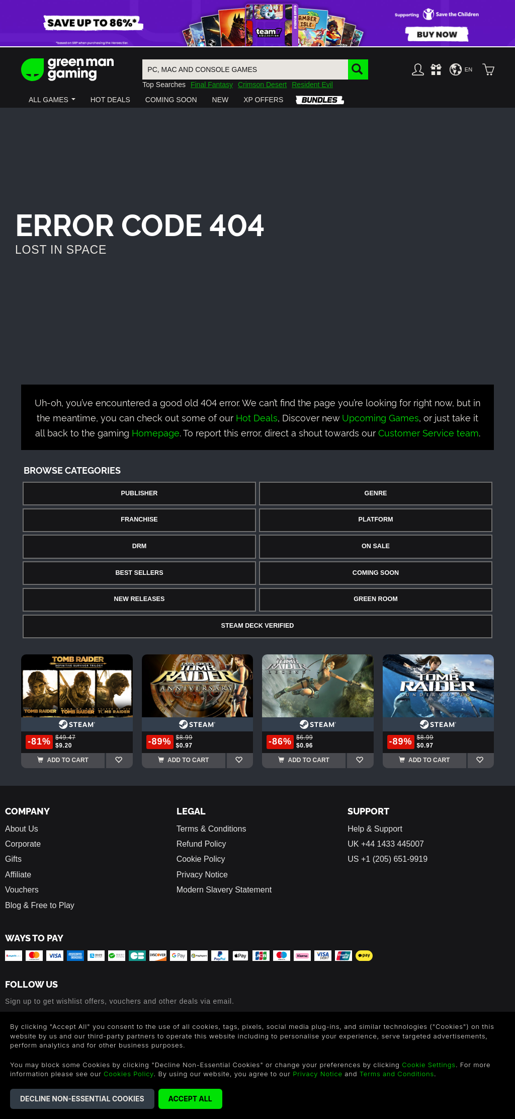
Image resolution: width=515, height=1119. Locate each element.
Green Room (375, 599)
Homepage (156, 432)
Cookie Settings (429, 1065)
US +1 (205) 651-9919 (387, 859)
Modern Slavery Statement (224, 889)
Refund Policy (201, 844)
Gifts (13, 859)
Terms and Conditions (397, 1074)
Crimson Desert (262, 85)
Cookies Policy (128, 1074)
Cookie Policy (201, 859)
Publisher (139, 493)
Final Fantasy (212, 85)
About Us (21, 829)
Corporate (23, 844)
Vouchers (22, 889)
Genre (376, 493)
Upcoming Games (380, 417)
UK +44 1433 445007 (386, 844)
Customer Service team (428, 432)
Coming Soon (376, 572)
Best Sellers (139, 572)
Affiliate (18, 874)
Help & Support (375, 829)
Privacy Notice (202, 874)
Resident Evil (312, 85)
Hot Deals (257, 417)
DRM (139, 546)
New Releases (139, 599)
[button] (52, 100)
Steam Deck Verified (257, 625)
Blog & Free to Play (39, 905)
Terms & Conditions (211, 829)
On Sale (376, 546)
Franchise (139, 519)
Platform (375, 519)
